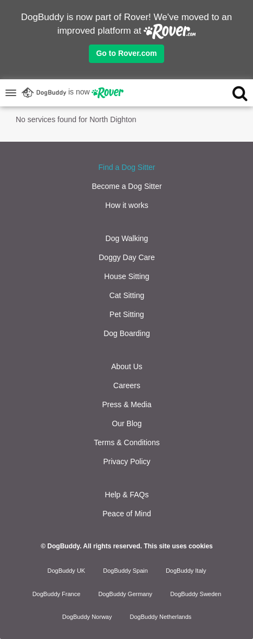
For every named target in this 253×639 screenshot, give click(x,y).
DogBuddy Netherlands (161, 616)
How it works (126, 205)
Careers (126, 385)
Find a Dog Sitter (126, 167)
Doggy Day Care (127, 257)
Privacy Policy (126, 461)
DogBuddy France (57, 594)
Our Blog (126, 423)
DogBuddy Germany (125, 594)
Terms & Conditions (126, 442)
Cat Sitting (127, 295)
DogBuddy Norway (87, 616)
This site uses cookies (178, 546)
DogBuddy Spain (125, 570)
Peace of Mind (126, 513)
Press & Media (126, 404)
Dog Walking (127, 238)
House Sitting (126, 276)
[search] (228, 93)
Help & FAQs (127, 494)
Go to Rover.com (126, 53)
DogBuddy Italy (186, 570)
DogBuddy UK (66, 570)
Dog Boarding (126, 333)
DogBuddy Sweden (195, 594)
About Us (126, 366)
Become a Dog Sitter (126, 186)
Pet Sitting (126, 314)
